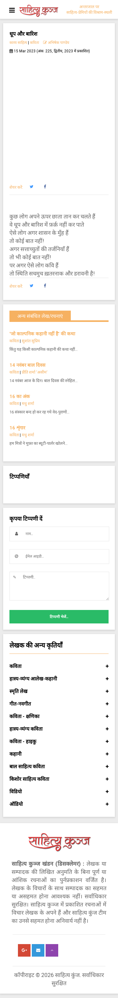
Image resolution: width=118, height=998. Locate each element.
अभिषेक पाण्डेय (56, 42)
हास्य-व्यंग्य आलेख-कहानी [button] (59, 679)
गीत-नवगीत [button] (59, 704)
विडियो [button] (59, 791)
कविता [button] (59, 666)
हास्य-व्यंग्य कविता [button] (59, 729)
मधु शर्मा (28, 403)
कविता (34, 42)
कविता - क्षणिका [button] (59, 716)
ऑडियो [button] (59, 804)
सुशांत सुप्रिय (31, 341)
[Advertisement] (59, 115)
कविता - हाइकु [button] (59, 741)
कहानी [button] (59, 754)
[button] (31, 187)
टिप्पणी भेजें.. (59, 617)
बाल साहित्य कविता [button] (59, 766)
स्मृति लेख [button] (59, 691)
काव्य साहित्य (18, 42)
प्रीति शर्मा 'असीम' (35, 372)
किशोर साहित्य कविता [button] (59, 779)
